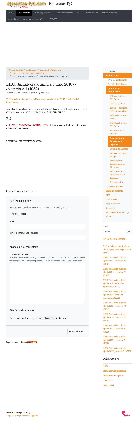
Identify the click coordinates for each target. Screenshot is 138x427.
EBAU (61, 99)
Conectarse (25, 415)
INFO (79, 13)
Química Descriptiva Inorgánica (119, 155)
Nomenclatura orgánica (44, 99)
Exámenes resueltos (64, 13)
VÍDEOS (53, 19)
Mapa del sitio (12, 415)
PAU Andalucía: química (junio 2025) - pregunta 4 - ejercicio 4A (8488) (117, 249)
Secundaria (13, 19)
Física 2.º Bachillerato (117, 84)
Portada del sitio (15, 70)
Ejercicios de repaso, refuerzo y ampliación (119, 109)
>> (128, 231)
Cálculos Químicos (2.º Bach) (118, 97)
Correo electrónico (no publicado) (24, 233)
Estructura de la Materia (117, 132)
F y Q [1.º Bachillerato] (117, 80)
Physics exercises (109, 13)
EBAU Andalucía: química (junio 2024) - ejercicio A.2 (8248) (114, 260)
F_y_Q (46, 93)
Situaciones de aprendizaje (34, 19)
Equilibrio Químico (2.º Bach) (118, 124)
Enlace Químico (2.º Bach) (118, 117)
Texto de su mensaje (19, 254)
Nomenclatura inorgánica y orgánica (28, 73)
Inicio (11, 13)
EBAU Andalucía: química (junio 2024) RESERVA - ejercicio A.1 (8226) (114, 294)
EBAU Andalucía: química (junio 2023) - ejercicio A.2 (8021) (114, 306)
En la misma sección (114, 238)
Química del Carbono (119, 149)
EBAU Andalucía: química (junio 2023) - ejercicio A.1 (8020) (114, 317)
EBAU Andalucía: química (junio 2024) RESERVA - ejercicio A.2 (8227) (114, 283)
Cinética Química (117, 103)
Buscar (106, 226)
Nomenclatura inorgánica (19, 99)
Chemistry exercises (42, 13)
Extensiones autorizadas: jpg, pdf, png (26, 318)
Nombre (13, 221)
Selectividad (72, 99)
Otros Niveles (92, 13)
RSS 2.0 (36, 415)
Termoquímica (116, 182)
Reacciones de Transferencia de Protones (117, 174)
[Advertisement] (69, 44)
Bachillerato (24, 13)
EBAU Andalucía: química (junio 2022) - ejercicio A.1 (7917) (114, 340)
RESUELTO (12, 102)
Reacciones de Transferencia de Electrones (117, 163)
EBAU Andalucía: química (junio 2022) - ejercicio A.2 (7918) (114, 328)
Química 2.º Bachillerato (50, 70)
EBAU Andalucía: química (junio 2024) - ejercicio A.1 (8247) (114, 272)
